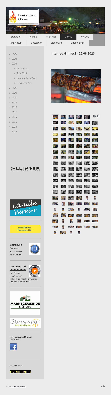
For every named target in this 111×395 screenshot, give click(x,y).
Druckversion (12, 386)
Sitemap (23, 386)
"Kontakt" (18, 276)
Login (103, 386)
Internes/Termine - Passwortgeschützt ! (25, 229)
